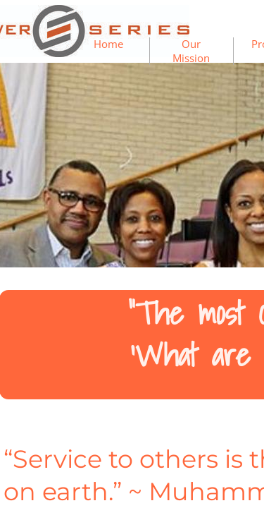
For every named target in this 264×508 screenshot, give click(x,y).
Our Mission (191, 51)
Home (108, 44)
